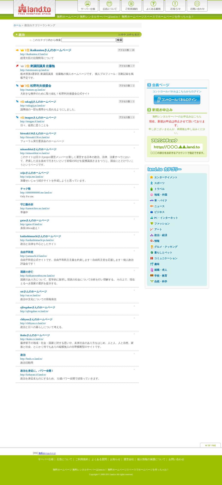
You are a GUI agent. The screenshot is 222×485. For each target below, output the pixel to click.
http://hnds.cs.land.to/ (31, 358)
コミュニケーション (165, 258)
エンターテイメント (165, 177)
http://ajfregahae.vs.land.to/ (34, 311)
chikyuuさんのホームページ (36, 319)
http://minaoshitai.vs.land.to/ (35, 153)
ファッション (162, 223)
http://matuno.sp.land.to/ (33, 89)
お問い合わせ (197, 6)
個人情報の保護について (151, 459)
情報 (156, 241)
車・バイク (160, 200)
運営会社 (129, 459)
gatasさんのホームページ (34, 220)
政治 (23, 354)
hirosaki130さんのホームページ (38, 133)
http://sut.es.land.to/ (30, 295)
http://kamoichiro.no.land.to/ (35, 208)
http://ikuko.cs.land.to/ (32, 339)
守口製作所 (26, 204)
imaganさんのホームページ (40, 117)
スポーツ (159, 183)
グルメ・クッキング (165, 246)
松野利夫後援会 (40, 85)
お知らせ (175, 6)
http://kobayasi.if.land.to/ (33, 374)
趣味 (156, 264)
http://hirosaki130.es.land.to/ (35, 137)
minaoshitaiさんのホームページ (38, 149)
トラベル (159, 188)
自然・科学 (160, 281)
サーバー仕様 (87, 6)
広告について (109, 6)
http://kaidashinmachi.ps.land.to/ (37, 240)
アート (158, 229)
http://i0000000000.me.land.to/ (36, 192)
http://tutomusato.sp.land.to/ (34, 70)
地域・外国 (160, 194)
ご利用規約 (131, 6)
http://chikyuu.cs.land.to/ (33, 323)
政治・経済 (160, 235)
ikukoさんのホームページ (35, 335)
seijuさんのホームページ (34, 172)
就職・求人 (160, 269)
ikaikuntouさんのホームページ (50, 50)
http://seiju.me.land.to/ (32, 176)
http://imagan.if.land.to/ (32, 121)
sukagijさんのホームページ (40, 101)
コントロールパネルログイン (177, 99)
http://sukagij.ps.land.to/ (32, 105)
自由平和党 (26, 252)
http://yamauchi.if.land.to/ (33, 255)
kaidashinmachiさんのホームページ (40, 236)
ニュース (159, 206)
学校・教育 (160, 275)
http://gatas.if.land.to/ (31, 224)
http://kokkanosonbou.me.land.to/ (37, 275)
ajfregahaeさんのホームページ (37, 307)
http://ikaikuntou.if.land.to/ (34, 54)
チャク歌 (25, 188)
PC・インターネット (166, 217)
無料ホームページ (47, 453)
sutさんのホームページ (33, 291)
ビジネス (159, 212)
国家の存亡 (26, 271)
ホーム (17, 25)
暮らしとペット (163, 252)
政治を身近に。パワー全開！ (37, 370)
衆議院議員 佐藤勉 (42, 66)
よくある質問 (153, 6)
